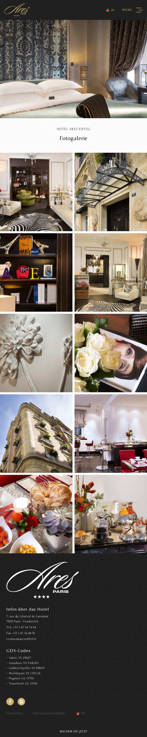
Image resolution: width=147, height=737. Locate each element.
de (113, 10)
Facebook (10, 702)
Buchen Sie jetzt (73, 731)
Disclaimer (14, 713)
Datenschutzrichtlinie (49, 713)
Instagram (21, 702)
